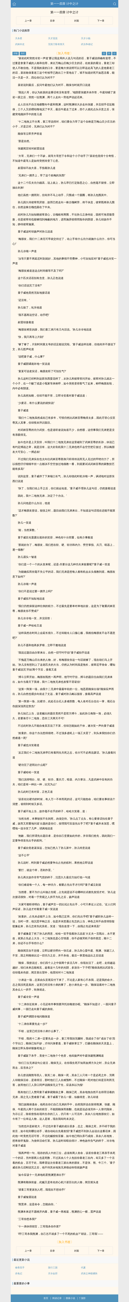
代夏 (83, 1267)
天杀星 (18, 38)
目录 (52, 20)
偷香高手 (20, 1267)
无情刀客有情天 (56, 44)
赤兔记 (18, 1273)
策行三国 (52, 1267)
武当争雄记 (87, 44)
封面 (76, 20)
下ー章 (100, 20)
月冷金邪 (52, 1273)
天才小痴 (85, 38)
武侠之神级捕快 (89, 1273)
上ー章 (28, 20)
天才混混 (52, 38)
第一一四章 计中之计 (64, 3)
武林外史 (20, 44)
